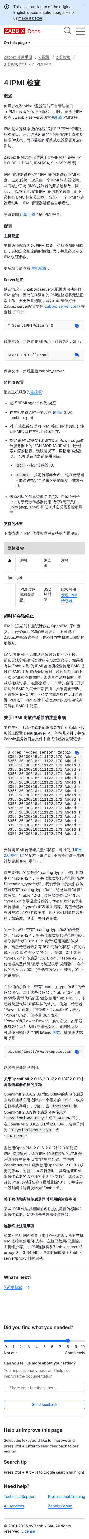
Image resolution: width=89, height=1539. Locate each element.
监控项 (36, 393)
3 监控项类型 (15, 64)
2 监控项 (63, 57)
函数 (56, 1053)
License (28, 1535)
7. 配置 (44, 57)
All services (14, 1509)
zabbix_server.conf (62, 306)
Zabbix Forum (60, 1509)
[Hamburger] (80, 31)
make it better (30, 18)
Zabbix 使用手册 (18, 57)
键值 (59, 414)
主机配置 (39, 268)
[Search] (67, 31)
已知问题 (27, 214)
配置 (58, 117)
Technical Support (20, 1500)
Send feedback (44, 1408)
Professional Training (66, 1500)
